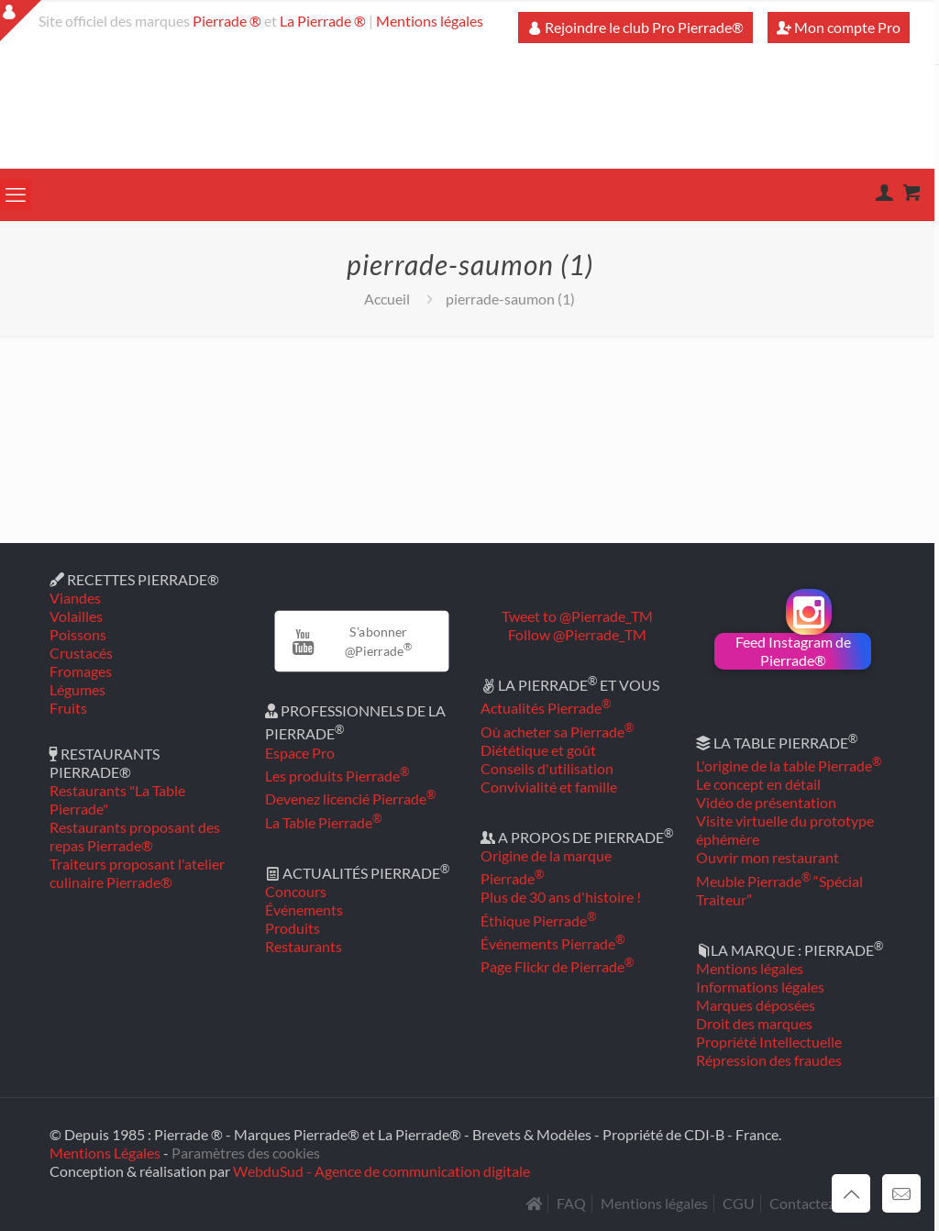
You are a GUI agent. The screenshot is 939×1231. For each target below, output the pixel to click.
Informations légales (760, 986)
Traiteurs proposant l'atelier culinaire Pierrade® (137, 873)
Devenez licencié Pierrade (350, 798)
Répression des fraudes (769, 1060)
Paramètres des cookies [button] (245, 1152)
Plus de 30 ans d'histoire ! (561, 896)
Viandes (75, 597)
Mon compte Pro (838, 27)
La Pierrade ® (323, 20)
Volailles (76, 616)
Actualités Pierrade (546, 707)
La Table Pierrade (323, 822)
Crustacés (81, 652)
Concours (295, 891)
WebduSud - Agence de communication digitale (381, 1171)
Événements (304, 909)
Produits (292, 928)
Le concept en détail (758, 784)
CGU (739, 1203)
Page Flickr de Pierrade (557, 966)
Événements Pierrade (552, 943)
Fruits (68, 707)
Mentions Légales (105, 1152)
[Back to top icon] (851, 1193)
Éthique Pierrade (538, 920)
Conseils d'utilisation (547, 768)
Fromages (81, 671)
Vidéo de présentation (766, 802)
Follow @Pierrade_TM (577, 634)
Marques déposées (755, 1005)
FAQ (571, 1203)
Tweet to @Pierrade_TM (577, 616)
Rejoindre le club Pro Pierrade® (635, 27)
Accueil (387, 298)
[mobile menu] (15, 194)
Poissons (78, 634)
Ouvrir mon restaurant (767, 857)
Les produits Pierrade (337, 775)
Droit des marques (754, 1023)
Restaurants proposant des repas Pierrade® (135, 836)
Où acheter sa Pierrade (557, 731)
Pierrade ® (227, 20)
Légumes (77, 689)
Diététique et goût (538, 750)
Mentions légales (429, 20)
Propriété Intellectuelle (769, 1041)
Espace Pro (300, 752)
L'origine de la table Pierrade (788, 765)
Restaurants (303, 946)
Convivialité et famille (549, 786)
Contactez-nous (820, 1203)
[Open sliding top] (20, 20)
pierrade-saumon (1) (510, 298)
